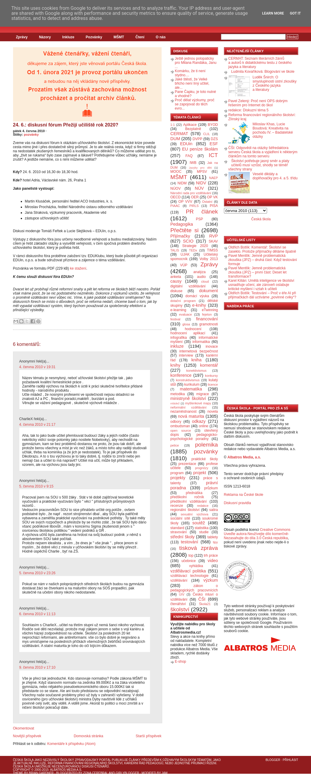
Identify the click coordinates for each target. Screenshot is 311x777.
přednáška (194, 493)
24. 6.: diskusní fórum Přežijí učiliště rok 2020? (66, 124)
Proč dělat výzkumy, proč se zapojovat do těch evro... (194, 104)
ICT (213, 155)
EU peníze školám (200, 149)
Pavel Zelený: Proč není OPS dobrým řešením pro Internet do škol (258, 103)
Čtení (139, 37)
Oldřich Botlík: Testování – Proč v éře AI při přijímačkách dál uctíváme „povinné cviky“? (262, 295)
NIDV (201, 183)
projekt (199, 472)
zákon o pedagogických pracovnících (194, 588)
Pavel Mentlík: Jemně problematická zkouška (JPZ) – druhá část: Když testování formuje (262, 260)
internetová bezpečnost (198, 351)
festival (176, 319)
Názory (45, 37)
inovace (212, 346)
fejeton (206, 314)
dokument (208, 290)
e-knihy (199, 305)
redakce (202, 505)
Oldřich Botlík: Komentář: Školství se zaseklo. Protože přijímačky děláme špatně (262, 249)
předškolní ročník (187, 497)
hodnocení (193, 329)
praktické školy (205, 459)
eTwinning (210, 310)
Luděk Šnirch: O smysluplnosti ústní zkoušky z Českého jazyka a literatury (274, 83)
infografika (179, 338)
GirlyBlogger (127, 773)
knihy (176, 365)
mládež (175, 403)
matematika (191, 389)
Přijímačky (180, 236)
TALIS (175, 250)
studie (204, 532)
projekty (178, 477)
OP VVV (185, 202)
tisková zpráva (198, 548)
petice (175, 445)
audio (201, 277)
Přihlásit (290, 760)
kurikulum (191, 384)
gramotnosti (208, 324)
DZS (214, 139)
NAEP (213, 178)
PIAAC (175, 206)
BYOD (213, 125)
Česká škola (261, 219)
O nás (160, 37)
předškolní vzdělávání (189, 501)
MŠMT (118, 37)
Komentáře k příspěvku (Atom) (71, 744)
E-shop (180, 661)
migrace (202, 394)
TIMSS (212, 250)
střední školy (183, 536)
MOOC (176, 172)
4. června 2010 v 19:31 (37, 367)
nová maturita (191, 416)
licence (213, 384)
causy (176, 281)
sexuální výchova (194, 514)
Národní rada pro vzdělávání (191, 193)
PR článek (202, 211)
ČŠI (202, 599)
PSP (199, 219)
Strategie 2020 (195, 246)
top (190, 555)
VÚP (183, 265)
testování (189, 541)
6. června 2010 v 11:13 (37, 614)
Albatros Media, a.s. (244, 457)
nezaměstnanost (184, 411)
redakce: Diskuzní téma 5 (248, 110)
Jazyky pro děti (200, 167)
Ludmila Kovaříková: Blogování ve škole (262, 71)
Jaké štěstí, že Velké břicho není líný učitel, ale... (192, 83)
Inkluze (68, 37)
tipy (215, 542)
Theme (18, 773)
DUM (175, 138)
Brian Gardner (41, 773)
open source (181, 430)
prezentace (187, 464)
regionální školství (185, 510)
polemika (206, 444)
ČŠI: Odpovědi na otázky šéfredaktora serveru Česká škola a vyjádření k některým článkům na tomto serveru (263, 152)
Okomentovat (23, 728)
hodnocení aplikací (188, 333)
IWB (193, 163)
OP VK (212, 197)
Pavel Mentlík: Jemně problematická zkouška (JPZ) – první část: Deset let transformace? (257, 272)
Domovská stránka (88, 736)
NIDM (182, 183)
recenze (177, 506)
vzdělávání (179, 580)
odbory (176, 422)
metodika (178, 394)
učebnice (188, 561)
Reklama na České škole (243, 495)
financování (207, 319)
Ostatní (207, 201)
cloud (205, 281)
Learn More (273, 13)
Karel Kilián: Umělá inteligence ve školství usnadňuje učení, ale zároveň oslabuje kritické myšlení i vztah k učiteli (261, 284)
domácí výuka (197, 296)
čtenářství (178, 604)
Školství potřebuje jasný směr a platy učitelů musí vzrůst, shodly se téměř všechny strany (258, 165)
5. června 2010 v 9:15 (36, 486)
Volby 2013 (208, 259)
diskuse (177, 291)
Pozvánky (94, 37)
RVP (213, 236)
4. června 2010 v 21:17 (37, 424)
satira (213, 510)
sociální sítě (180, 518)
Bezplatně (193, 129)
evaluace (185, 314)
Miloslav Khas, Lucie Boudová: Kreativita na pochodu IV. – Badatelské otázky (272, 130)
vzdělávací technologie (190, 576)
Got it (295, 13)
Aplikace (190, 125)
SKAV (213, 241)
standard (177, 528)
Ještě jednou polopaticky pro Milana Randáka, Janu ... (196, 62)
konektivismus (196, 370)
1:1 (173, 124)
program (177, 473)
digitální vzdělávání (188, 286)
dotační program (183, 301)
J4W (165, 773)
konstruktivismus (188, 380)
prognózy (201, 468)
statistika (202, 528)
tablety (212, 537)
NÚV (199, 188)
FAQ (188, 156)
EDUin (186, 143)
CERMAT (179, 133)
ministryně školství (188, 398)
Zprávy (22, 37)
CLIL (206, 134)
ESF (214, 143)
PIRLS (193, 206)
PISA (214, 206)
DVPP (197, 139)
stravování (179, 532)
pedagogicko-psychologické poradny (194, 437)
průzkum (211, 488)
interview (186, 355)
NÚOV (176, 188)
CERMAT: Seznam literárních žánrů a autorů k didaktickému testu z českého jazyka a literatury (260, 62)
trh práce (211, 555)
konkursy (211, 375)
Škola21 (205, 604)
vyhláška (196, 566)
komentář (209, 365)
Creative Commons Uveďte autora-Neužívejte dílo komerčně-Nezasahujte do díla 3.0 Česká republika (257, 534)
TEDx (193, 250)
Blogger (273, 760)
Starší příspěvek (149, 736)
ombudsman (180, 426)
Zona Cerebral (95, 773)
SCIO (188, 241)
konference (181, 375)
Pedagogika (182, 224)
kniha (196, 359)
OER (195, 197)
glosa (186, 324)
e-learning (178, 310)
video (213, 560)
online (203, 426)
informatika (201, 342)
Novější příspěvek (27, 736)
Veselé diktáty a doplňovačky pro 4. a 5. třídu (274, 176)
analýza (199, 272)
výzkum (210, 580)
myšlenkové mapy (198, 403)
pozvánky (31, 134)
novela (212, 411)
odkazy (199, 421)
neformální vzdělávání (189, 407)
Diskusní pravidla (237, 503)
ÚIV (181, 594)
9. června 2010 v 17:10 (37, 667)
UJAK (185, 254)
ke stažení (78, 268)
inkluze (177, 346)
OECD (176, 197)
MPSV (202, 172)
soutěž (198, 522)
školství (180, 609)
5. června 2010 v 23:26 (37, 573)
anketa (176, 277)
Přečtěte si (185, 230)
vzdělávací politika (188, 571)
